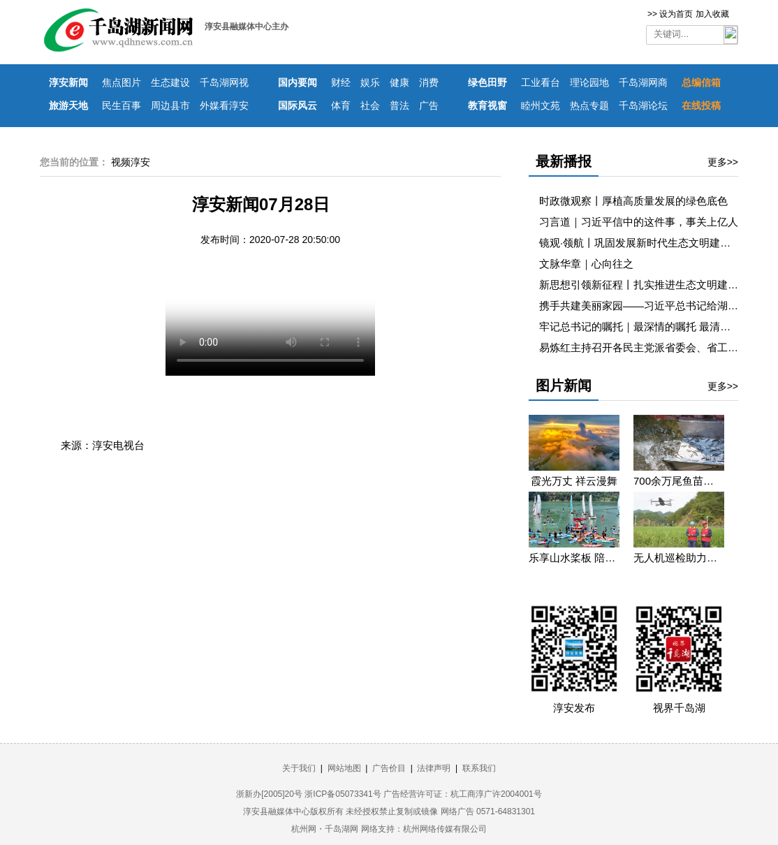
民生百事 (121, 105)
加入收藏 (712, 14)
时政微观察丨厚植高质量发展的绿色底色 (633, 201)
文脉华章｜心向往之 (586, 264)
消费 (429, 82)
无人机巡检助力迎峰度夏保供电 (678, 558)
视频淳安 (130, 162)
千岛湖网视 (224, 82)
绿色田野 (487, 82)
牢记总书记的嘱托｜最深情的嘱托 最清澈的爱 (645, 326)
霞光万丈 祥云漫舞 (574, 481)
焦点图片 (121, 82)
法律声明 (433, 768)
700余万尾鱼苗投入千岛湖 (678, 481)
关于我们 (299, 768)
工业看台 (540, 82)
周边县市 (170, 105)
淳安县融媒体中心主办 (246, 26)
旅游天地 (68, 105)
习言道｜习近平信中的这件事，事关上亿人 (638, 222)
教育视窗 (487, 105)
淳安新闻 (68, 82)
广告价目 (389, 768)
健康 (399, 82)
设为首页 (676, 14)
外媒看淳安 (224, 105)
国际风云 (297, 105)
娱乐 (370, 82)
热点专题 (589, 105)
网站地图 (344, 768)
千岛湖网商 (643, 82)
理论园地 (589, 82)
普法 (399, 105)
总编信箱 (701, 82)
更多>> (722, 162)
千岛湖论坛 (643, 105)
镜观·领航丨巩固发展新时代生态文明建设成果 (645, 243)
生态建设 (170, 82)
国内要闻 (297, 82)
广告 (429, 105)
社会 (370, 105)
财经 (341, 82)
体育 (341, 105)
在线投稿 (701, 105)
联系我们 (479, 768)
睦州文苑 (540, 105)
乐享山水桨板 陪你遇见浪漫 (574, 558)
